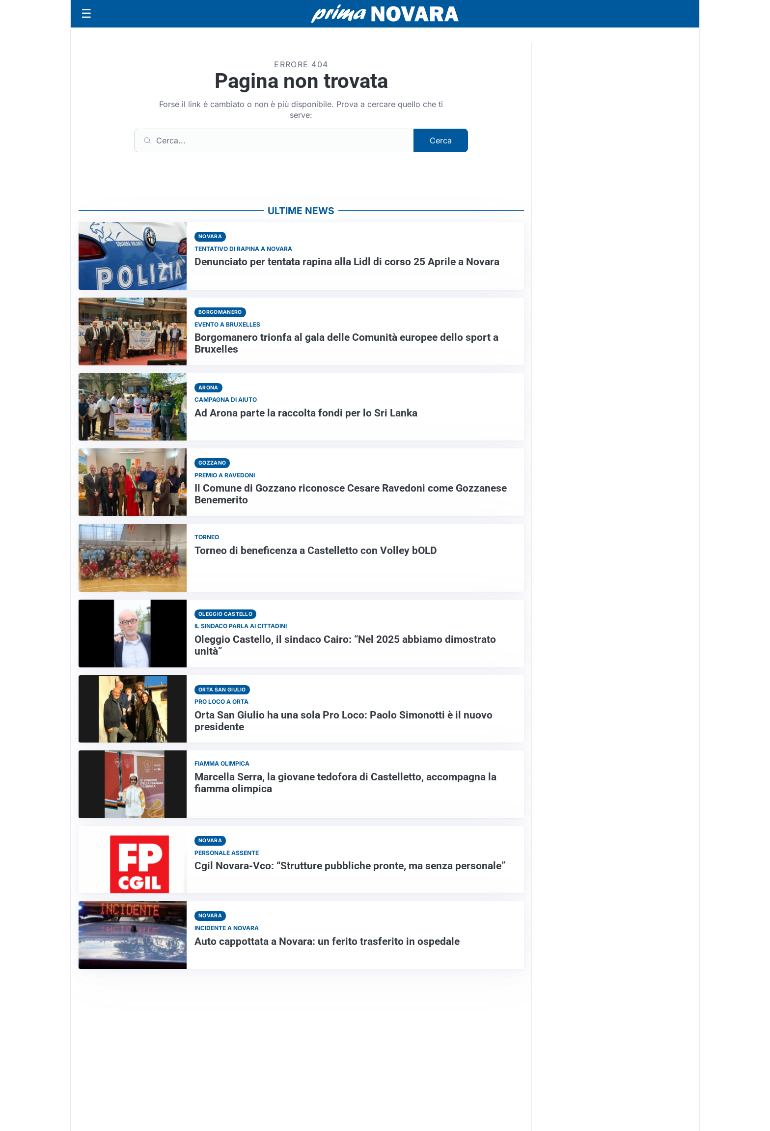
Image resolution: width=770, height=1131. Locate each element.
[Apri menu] (86, 13)
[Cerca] (274, 140)
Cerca (441, 140)
